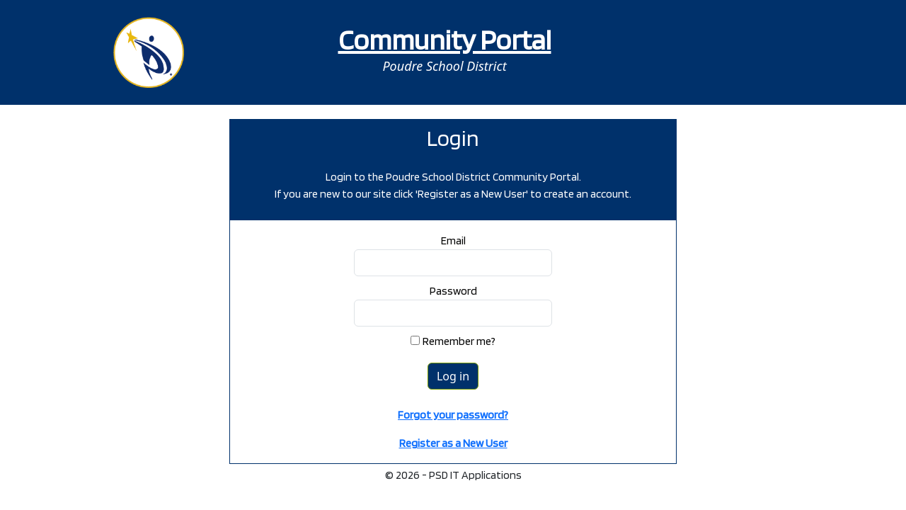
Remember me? (459, 341)
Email (453, 240)
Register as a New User (453, 443)
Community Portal (444, 40)
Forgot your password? (453, 414)
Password (453, 291)
